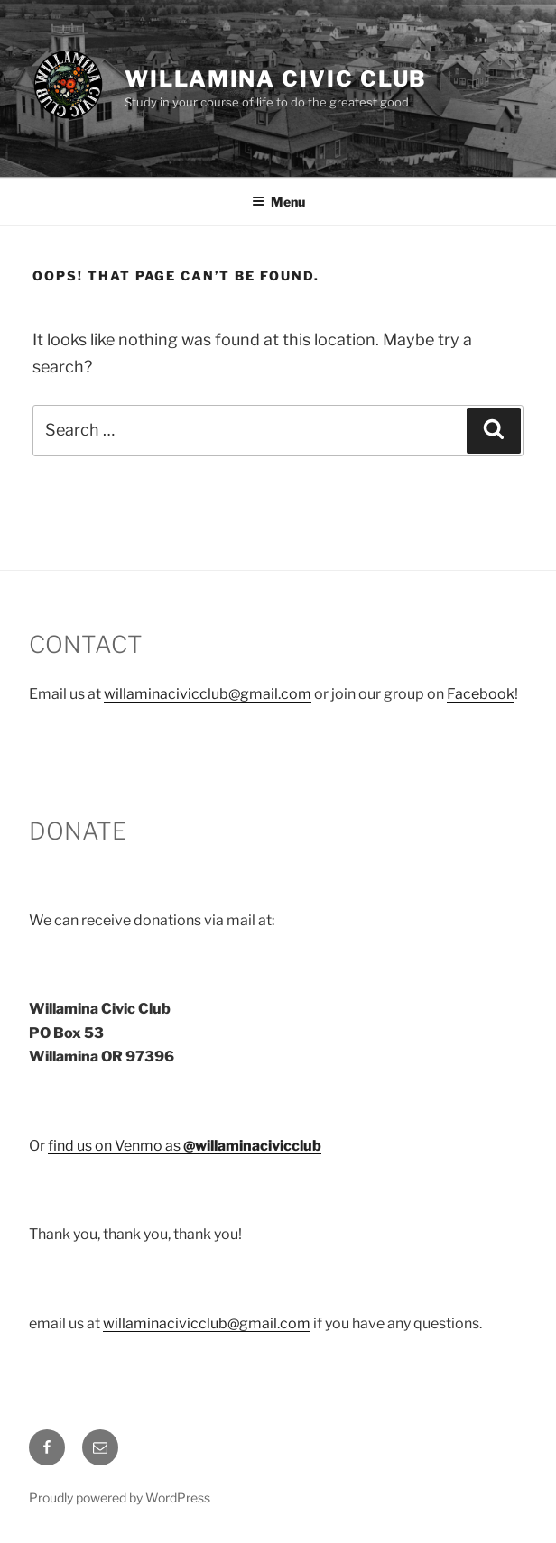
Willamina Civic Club (276, 79)
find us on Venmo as (184, 1145)
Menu (278, 201)
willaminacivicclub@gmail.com (207, 694)
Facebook (480, 694)
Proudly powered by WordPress (119, 1497)
